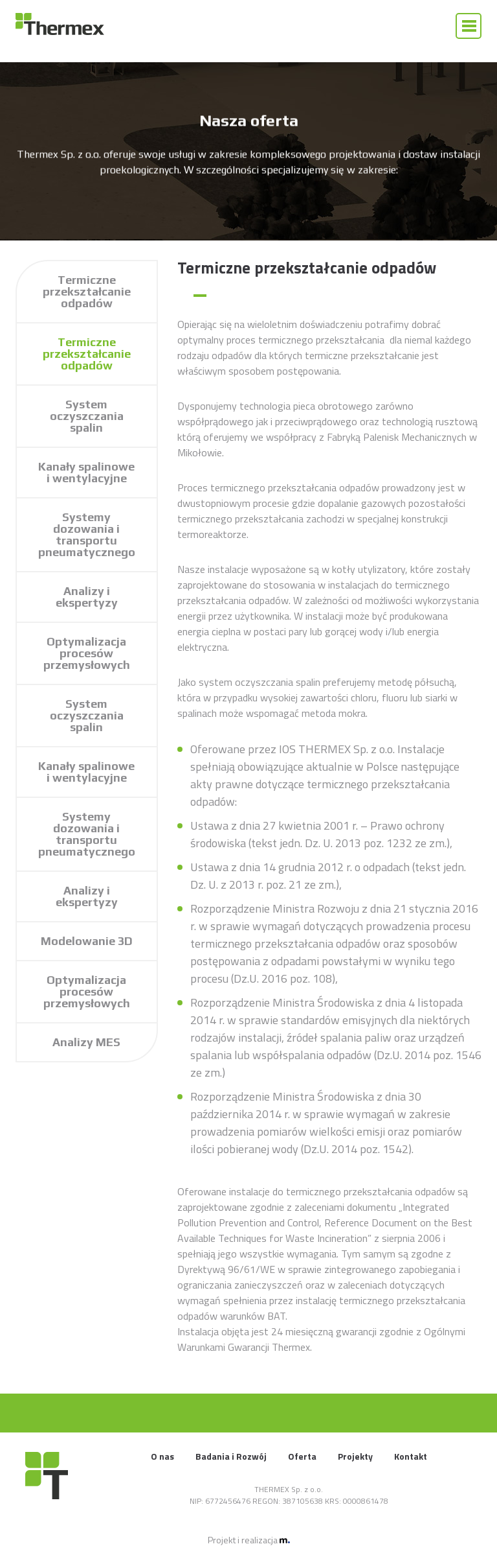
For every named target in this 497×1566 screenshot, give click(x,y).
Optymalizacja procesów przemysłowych (86, 653)
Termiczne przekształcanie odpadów (87, 291)
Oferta (302, 1456)
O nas (162, 1456)
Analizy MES (86, 1042)
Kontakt (410, 1456)
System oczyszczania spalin (87, 415)
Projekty (355, 1456)
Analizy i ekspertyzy (87, 596)
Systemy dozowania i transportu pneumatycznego (86, 534)
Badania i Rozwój (231, 1456)
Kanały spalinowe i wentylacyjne (86, 472)
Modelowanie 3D (87, 941)
